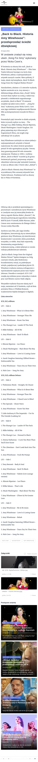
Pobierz (33, 574)
